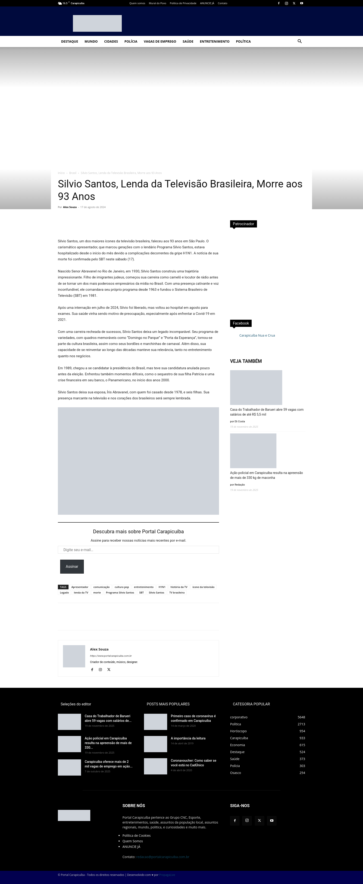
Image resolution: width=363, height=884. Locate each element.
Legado (64, 592)
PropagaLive (167, 875)
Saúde (188, 41)
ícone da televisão (203, 587)
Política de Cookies (136, 835)
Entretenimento (214, 41)
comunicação (101, 587)
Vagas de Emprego (160, 41)
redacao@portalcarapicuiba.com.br (162, 857)
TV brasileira (177, 592)
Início (61, 173)
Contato (222, 3)
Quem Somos (132, 841)
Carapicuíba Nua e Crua (257, 335)
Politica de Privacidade (183, 3)
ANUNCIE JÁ (207, 3)
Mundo (91, 41)
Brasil (72, 173)
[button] (299, 42)
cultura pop (122, 587)
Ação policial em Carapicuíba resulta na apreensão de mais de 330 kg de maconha (266, 475)
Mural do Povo (157, 3)
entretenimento (143, 587)
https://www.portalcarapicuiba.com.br (111, 655)
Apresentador (80, 587)
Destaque (69, 41)
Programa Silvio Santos (120, 592)
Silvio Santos (156, 592)
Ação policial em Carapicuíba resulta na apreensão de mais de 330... (108, 742)
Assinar (72, 566)
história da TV (179, 587)
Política (243, 41)
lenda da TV (81, 592)
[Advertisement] (267, 272)
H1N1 (162, 587)
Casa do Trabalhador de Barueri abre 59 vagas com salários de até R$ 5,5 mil (267, 412)
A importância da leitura (188, 738)
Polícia (130, 41)
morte (97, 592)
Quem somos (137, 3)
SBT (141, 592)
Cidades (111, 41)
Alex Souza (70, 207)
